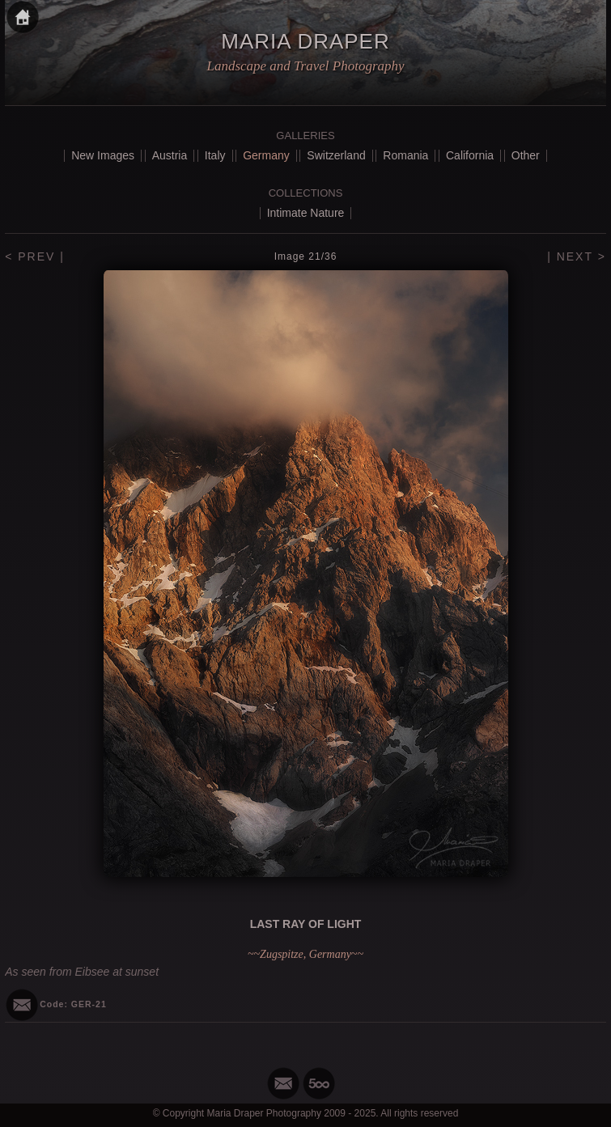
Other (525, 155)
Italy (215, 155)
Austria (170, 155)
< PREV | (35, 256)
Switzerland (336, 155)
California (470, 155)
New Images (102, 155)
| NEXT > (576, 256)
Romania (405, 155)
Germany (266, 155)
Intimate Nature (306, 212)
